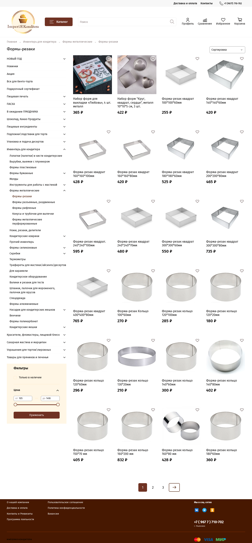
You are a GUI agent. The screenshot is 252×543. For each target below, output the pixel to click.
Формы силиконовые (23, 247)
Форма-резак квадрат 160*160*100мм (89, 174)
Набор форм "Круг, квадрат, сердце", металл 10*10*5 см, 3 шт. (135, 102)
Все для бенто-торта (20, 81)
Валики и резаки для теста (27, 282)
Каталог (59, 22)
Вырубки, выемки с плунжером (30, 161)
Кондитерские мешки (23, 327)
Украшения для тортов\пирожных (29, 349)
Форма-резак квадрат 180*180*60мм (178, 174)
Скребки (15, 253)
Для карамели (19, 270)
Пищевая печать (17, 96)
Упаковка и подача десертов (25, 141)
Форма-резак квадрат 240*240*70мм (133, 243)
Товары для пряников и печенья (27, 357)
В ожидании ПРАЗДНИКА (22, 111)
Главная (12, 41)
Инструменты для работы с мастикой (33, 184)
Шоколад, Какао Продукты (24, 119)
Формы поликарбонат (24, 321)
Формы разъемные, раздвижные (33, 202)
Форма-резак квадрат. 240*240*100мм (89, 243)
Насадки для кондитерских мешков (32, 309)
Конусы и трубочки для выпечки (33, 213)
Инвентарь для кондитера (39, 41)
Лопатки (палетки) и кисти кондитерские (36, 155)
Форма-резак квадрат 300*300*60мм (178, 243)
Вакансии (53, 513)
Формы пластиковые (23, 167)
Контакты (207, 3)
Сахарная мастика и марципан (26, 342)
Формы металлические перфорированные (27, 221)
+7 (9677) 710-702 (230, 3)
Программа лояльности (20, 519)
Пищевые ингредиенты (22, 126)
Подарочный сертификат (23, 89)
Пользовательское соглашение (65, 502)
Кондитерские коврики (24, 236)
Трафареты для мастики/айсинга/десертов (38, 265)
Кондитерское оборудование (28, 276)
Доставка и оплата (185, 3)
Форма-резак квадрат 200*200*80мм (222, 174)
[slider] (15, 404)
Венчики (15, 315)
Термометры (18, 259)
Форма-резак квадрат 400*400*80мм (89, 313)
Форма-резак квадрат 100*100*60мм (178, 101)
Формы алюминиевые (24, 304)
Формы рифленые (24, 208)
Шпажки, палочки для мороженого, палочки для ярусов (32, 290)
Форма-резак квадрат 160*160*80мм (133, 174)
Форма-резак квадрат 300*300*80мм (222, 243)
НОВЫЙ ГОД (14, 58)
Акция (10, 74)
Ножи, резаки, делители (25, 230)
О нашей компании (18, 502)
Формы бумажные (21, 173)
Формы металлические (77, 41)
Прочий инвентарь (22, 241)
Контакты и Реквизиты (20, 513)
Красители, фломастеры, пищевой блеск (33, 334)
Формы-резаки (22, 196)
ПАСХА (11, 104)
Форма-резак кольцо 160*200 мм (132, 452)
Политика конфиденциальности (66, 508)
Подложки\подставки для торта (27, 134)
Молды (14, 179)
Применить (36, 415)
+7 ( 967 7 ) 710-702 (209, 522)
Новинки (12, 66)
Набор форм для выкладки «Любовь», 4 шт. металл (92, 102)
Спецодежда (17, 298)
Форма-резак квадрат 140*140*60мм (222, 101)
